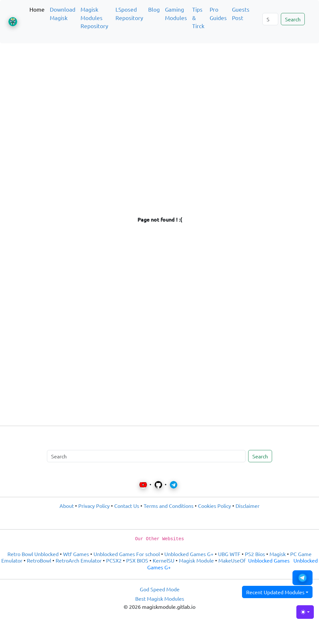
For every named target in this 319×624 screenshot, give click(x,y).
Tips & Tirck (198, 17)
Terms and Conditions (168, 505)
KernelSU (163, 560)
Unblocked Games (269, 560)
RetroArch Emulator (79, 560)
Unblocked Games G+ (189, 554)
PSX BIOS (137, 560)
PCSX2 (114, 560)
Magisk (278, 554)
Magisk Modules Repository (94, 17)
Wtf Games (76, 554)
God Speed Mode (160, 589)
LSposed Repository (129, 13)
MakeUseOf (232, 560)
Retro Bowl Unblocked (33, 554)
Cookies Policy (214, 505)
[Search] (270, 19)
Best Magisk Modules (159, 598)
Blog (154, 9)
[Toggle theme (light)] (305, 612)
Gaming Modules (176, 13)
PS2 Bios (255, 554)
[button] (302, 577)
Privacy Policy (94, 505)
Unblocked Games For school (127, 554)
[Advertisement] (159, 79)
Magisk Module (196, 560)
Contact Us (126, 505)
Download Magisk (62, 13)
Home (37, 9)
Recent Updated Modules (275, 592)
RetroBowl (39, 560)
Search (293, 19)
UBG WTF (229, 554)
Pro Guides (218, 13)
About (67, 505)
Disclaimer (247, 505)
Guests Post (240, 13)
